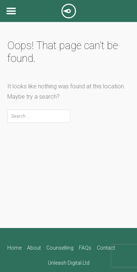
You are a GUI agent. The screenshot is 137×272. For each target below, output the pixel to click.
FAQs (85, 248)
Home (14, 248)
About (34, 248)
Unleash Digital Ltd (69, 263)
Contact (106, 248)
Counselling (59, 248)
